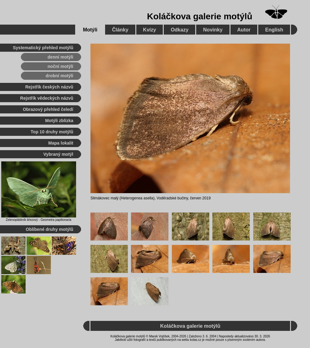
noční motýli (60, 66)
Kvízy (149, 29)
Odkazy (179, 29)
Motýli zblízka (59, 120)
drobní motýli (59, 75)
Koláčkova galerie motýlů (199, 16)
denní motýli (60, 57)
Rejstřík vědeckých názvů (46, 98)
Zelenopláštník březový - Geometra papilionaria (38, 220)
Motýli (90, 29)
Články (120, 29)
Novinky (212, 29)
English (274, 29)
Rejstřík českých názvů (49, 86)
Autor (244, 29)
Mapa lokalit (60, 143)
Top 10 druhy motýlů (52, 131)
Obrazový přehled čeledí (48, 109)
